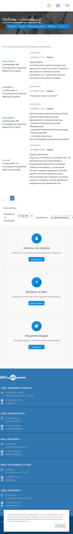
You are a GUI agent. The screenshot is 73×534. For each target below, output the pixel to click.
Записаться (36, 259)
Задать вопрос (36, 303)
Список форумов (10, 46)
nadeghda (7, 87)
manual (6, 160)
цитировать (35, 52)
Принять (60, 526)
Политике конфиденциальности (18, 521)
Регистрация (45, 46)
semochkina (8, 61)
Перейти (36, 347)
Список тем (24, 46)
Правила (34, 46)
